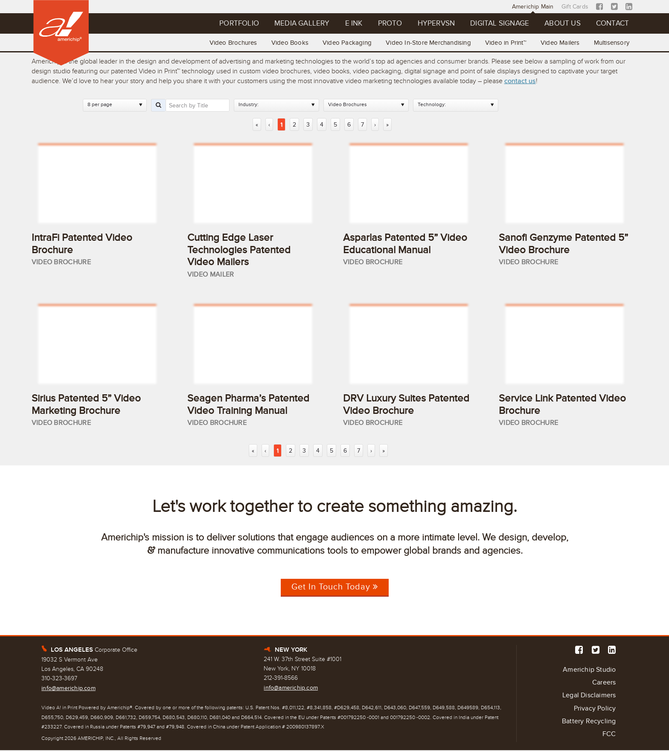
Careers (604, 683)
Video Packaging (345, 42)
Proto (388, 23)
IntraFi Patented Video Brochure (82, 243)
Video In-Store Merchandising (427, 42)
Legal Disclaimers (589, 696)
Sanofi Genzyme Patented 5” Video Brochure (563, 243)
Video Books (287, 42)
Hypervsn (435, 23)
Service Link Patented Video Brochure (562, 405)
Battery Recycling (589, 722)
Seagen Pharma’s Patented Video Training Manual (248, 405)
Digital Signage (498, 23)
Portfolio (236, 23)
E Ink (351, 23)
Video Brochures (231, 42)
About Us (562, 23)
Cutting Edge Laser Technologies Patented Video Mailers (239, 250)
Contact (612, 23)
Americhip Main (533, 6)
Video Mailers (559, 42)
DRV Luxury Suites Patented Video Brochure (406, 405)
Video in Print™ (505, 42)
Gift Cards (575, 6)
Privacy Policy (595, 709)
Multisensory (611, 42)
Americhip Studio (589, 670)
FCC (609, 735)
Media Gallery (299, 23)
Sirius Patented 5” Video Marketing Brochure (86, 405)
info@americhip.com (68, 688)
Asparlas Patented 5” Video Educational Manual (405, 243)
